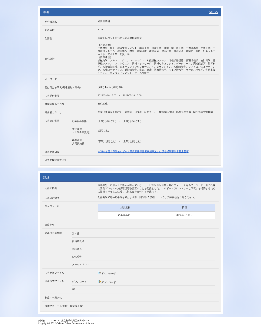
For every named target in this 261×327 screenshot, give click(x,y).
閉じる (213, 12)
